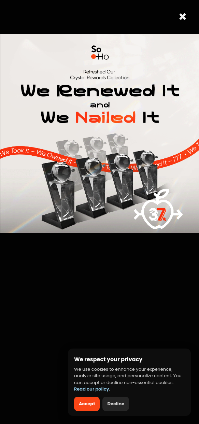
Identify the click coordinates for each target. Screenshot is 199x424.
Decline (115, 403)
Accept (87, 403)
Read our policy (91, 389)
